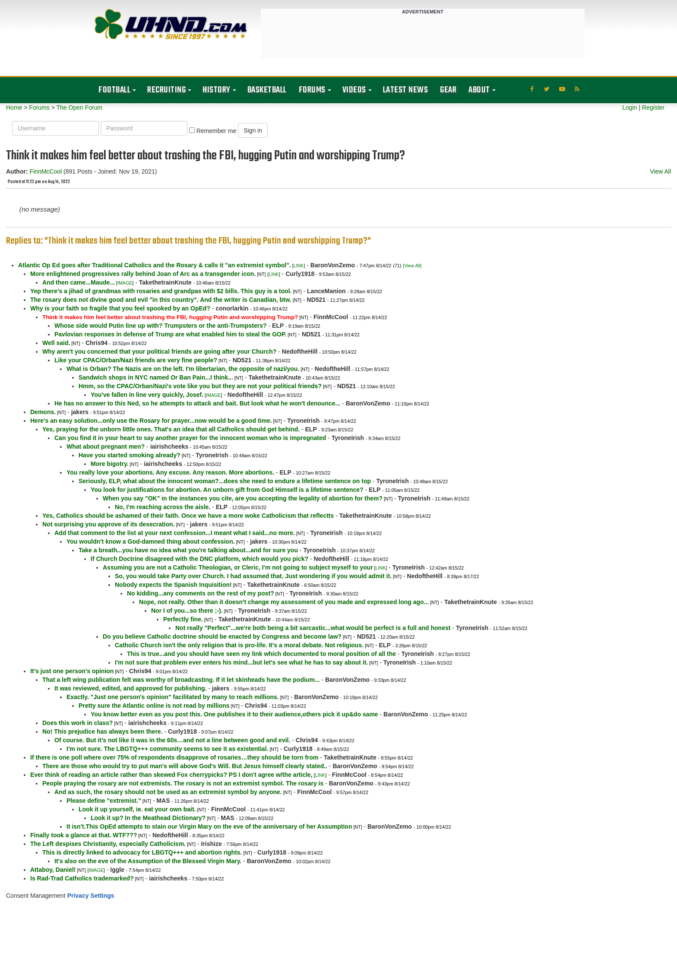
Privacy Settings (90, 895)
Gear (448, 90)
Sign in (253, 130)
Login (629, 107)
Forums (312, 90)
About (479, 90)
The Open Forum (79, 107)
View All (660, 171)
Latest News (405, 90)
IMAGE (124, 282)
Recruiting (166, 90)
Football (114, 90)
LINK (299, 265)
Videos (354, 90)
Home (14, 107)
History (216, 90)
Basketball (267, 90)
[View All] (412, 265)
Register (653, 107)
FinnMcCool (45, 171)
